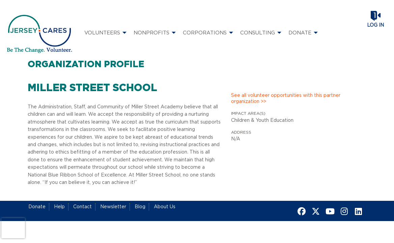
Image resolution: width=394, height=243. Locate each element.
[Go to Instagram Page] (343, 211)
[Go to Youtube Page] (328, 211)
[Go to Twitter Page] (314, 211)
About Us (164, 207)
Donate (37, 207)
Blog (140, 207)
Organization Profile (86, 64)
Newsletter (113, 207)
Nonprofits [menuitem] (151, 32)
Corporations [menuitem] (205, 32)
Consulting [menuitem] (257, 32)
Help (59, 207)
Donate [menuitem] (299, 32)
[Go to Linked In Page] (357, 211)
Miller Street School (92, 88)
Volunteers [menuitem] (102, 32)
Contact (82, 207)
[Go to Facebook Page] (300, 211)
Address (241, 132)
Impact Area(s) (248, 113)
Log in (375, 25)
